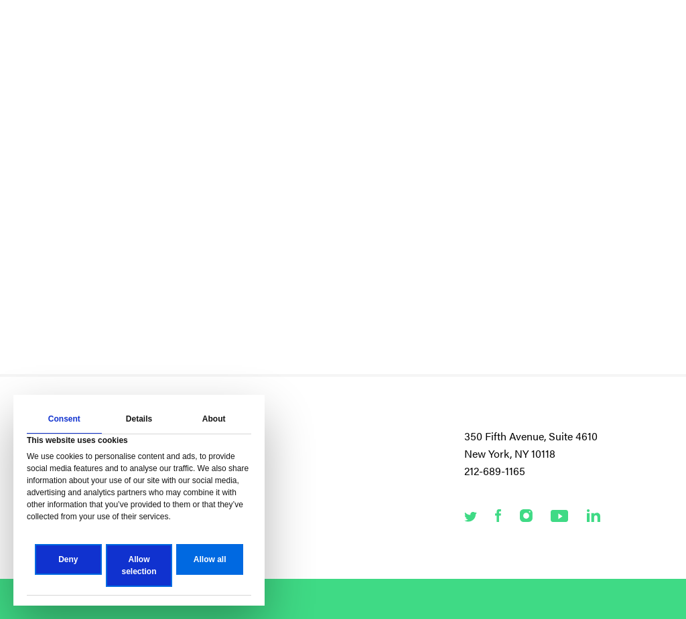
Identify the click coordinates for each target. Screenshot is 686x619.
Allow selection (138, 565)
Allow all (210, 559)
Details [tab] (139, 419)
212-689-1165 (494, 470)
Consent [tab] (64, 419)
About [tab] (214, 419)
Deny (68, 559)
